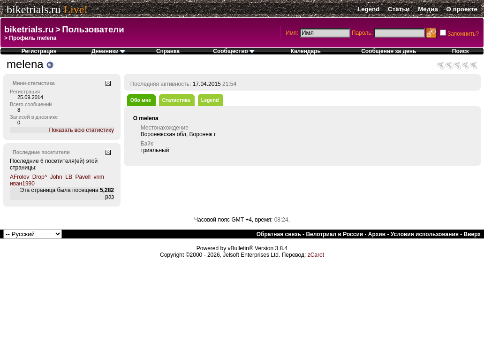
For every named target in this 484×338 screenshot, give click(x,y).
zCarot (316, 255)
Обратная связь (279, 234)
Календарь (305, 51)
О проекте (461, 9)
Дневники (108, 51)
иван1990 (22, 183)
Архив (377, 234)
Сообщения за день (388, 51)
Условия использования (425, 234)
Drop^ (39, 177)
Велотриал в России (334, 234)
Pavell (83, 177)
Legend (368, 9)
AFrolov (19, 177)
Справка (168, 51)
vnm (98, 177)
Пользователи (93, 29)
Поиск (460, 51)
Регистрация (39, 51)
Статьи (398, 9)
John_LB (61, 177)
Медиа (428, 9)
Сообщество (234, 51)
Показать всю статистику (81, 130)
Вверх (472, 234)
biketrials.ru (33, 9)
